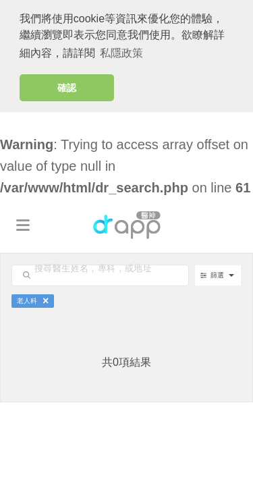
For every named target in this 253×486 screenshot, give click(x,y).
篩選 (212, 274)
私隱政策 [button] (121, 53)
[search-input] (113, 268)
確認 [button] (66, 87)
